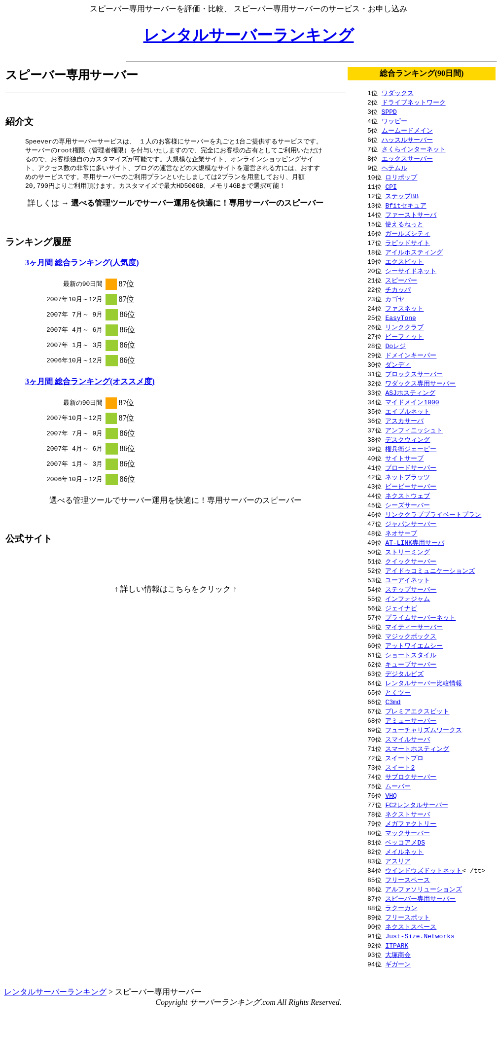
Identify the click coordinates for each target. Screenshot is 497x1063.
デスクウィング (407, 439)
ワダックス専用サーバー (420, 383)
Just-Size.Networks (419, 935)
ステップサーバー (410, 589)
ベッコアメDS (405, 842)
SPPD (389, 111)
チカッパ (398, 289)
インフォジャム (407, 598)
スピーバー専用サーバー (420, 898)
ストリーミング (407, 551)
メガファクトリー (410, 823)
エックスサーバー (407, 158)
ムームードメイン (407, 130)
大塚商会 (398, 954)
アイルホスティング (414, 252)
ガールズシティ (407, 233)
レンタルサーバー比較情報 (423, 682)
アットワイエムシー (414, 645)
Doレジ (395, 345)
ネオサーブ (401, 533)
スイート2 (400, 767)
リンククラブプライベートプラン (433, 514)
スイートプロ (404, 757)
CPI (390, 186)
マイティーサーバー (414, 626)
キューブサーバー (410, 664)
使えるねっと (404, 223)
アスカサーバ (404, 420)
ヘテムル (394, 167)
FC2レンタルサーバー (416, 804)
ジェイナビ (401, 607)
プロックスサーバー (414, 373)
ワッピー (394, 120)
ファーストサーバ (410, 214)
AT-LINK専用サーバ (414, 542)
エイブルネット (407, 411)
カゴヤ (394, 298)
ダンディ (398, 364)
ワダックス (398, 92)
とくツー (398, 692)
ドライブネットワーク (414, 102)
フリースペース (407, 879)
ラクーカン (401, 907)
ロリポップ (401, 177)
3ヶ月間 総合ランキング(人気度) (82, 265)
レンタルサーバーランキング (248, 35)
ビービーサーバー (410, 486)
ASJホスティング (410, 392)
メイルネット (404, 851)
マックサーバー (407, 832)
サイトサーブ (404, 458)
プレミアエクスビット (417, 711)
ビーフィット (404, 336)
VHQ (390, 795)
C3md (392, 701)
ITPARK (396, 945)
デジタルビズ (404, 673)
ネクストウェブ (407, 495)
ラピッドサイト (407, 242)
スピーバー (401, 280)
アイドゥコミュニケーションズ (430, 570)
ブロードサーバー (410, 467)
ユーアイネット (407, 579)
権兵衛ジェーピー (410, 448)
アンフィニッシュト (414, 429)
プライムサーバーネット (420, 617)
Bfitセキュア (405, 205)
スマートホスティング (417, 748)
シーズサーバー (407, 504)
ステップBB (402, 195)
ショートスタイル (410, 654)
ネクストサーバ (407, 814)
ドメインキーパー (410, 355)
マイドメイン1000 (412, 401)
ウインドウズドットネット (423, 870)
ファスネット (404, 308)
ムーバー (398, 785)
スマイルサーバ (407, 739)
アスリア (398, 860)
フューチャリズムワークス (423, 729)
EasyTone (400, 317)
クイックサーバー (410, 561)
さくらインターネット (414, 148)
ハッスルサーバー (407, 139)
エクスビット (404, 261)
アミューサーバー (410, 720)
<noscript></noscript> (175, 572)
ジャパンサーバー (410, 523)
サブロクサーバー (410, 776)
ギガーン (398, 963)
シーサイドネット (410, 270)
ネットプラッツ (407, 476)
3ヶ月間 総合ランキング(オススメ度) (90, 384)
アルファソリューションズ (423, 889)
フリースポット (407, 917)
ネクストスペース (410, 926)
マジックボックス (410, 636)
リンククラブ (404, 326)
